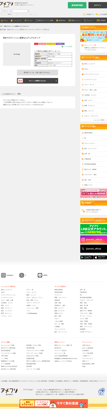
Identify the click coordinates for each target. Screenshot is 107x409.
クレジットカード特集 (7, 345)
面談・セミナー (59, 308)
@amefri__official (94, 239)
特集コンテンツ (76, 20)
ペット (28, 311)
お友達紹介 (85, 350)
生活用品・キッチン (90, 95)
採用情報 (75, 381)
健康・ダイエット (89, 105)
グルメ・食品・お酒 (90, 90)
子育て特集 (4, 356)
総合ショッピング (89, 64)
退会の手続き (94, 381)
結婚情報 (82, 329)
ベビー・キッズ (89, 84)
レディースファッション (91, 74)
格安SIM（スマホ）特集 (33, 345)
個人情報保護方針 (14, 381)
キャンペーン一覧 (60, 353)
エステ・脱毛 (84, 318)
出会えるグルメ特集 (32, 356)
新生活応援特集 (5, 350)
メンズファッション (90, 79)
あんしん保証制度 (87, 348)
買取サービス (88, 185)
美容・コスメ (88, 100)
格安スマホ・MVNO (90, 169)
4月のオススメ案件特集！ (8, 348)
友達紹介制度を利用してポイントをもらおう (93, 211)
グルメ (57, 318)
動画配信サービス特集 (7, 361)
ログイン (97, 5)
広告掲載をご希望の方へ (63, 381)
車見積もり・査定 (60, 305)
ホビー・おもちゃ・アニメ (34, 297)
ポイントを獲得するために (37, 81)
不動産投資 (87, 159)
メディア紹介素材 (87, 353)
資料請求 (57, 300)
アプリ (17, 14)
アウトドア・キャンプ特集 (34, 353)
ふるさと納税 (59, 321)
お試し (86, 69)
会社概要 (4, 381)
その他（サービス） (86, 332)
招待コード (85, 361)
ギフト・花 (29, 289)
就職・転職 (83, 308)
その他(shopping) (31, 313)
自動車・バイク (31, 305)
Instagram (10, 275)
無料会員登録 (88, 133)
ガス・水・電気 (59, 324)
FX (85, 138)
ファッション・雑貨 (32, 308)
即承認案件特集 (31, 364)
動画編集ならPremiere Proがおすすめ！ (66, 358)
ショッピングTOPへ (99, 120)
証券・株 (87, 153)
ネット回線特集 (5, 364)
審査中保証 (42, 44)
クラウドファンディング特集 (35, 350)
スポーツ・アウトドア (91, 116)
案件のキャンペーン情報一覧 (63, 345)
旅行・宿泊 (87, 180)
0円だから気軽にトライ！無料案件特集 (38, 361)
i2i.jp (83, 366)
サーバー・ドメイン (86, 316)
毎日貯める (62, 20)
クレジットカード (89, 143)
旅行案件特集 (30, 348)
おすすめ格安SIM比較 (61, 356)
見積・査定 (58, 303)
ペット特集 (4, 358)
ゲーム (2, 14)
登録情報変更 (84, 381)
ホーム (5, 20)
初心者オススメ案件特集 (8, 369)
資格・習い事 (84, 305)
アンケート (90, 20)
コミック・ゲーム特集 (33, 369)
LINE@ (45, 275)
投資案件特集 (30, 358)
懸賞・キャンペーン (61, 297)
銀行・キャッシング (90, 148)
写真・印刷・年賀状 (86, 324)
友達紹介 (103, 20)
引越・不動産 (84, 321)
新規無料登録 (77, 5)
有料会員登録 (59, 292)
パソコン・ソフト (6, 316)
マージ (24, 14)
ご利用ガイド (90, 14)
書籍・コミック (89, 111)
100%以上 (10, 14)
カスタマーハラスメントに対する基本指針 (34, 381)
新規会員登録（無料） (89, 364)
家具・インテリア (6, 311)
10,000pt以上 (60, 44)
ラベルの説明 (66, 46)
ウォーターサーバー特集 (8, 353)
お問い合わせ (86, 345)
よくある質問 (102, 14)
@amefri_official (93, 249)
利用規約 (51, 381)
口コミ (52, 65)
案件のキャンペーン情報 (45, 20)
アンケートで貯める (61, 350)
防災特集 (29, 366)
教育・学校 (83, 303)
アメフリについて (87, 358)
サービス (30, 20)
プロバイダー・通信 (90, 174)
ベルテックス (32, 14)
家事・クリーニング (86, 326)
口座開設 (57, 326)
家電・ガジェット (6, 313)
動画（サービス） (60, 311)
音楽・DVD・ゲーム (32, 300)
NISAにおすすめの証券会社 (9, 366)
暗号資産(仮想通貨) (90, 164)
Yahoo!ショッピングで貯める (63, 361)
